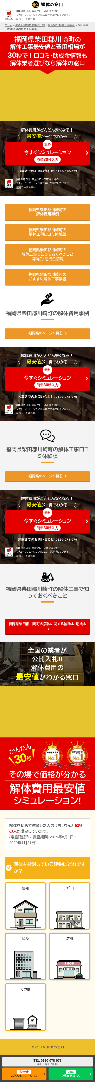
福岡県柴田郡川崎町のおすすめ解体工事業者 (47, 276)
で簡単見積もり (71, 1073)
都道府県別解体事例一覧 (30, 25)
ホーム (8, 25)
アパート (70, 888)
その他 (25, 989)
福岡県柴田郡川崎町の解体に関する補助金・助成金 (48, 624)
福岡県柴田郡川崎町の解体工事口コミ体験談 (47, 232)
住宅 (25, 888)
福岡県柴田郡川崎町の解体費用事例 (47, 212)
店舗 (69, 939)
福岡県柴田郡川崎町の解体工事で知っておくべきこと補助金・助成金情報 (47, 254)
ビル (25, 939)
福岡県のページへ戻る (45, 333)
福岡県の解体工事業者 (61, 25)
